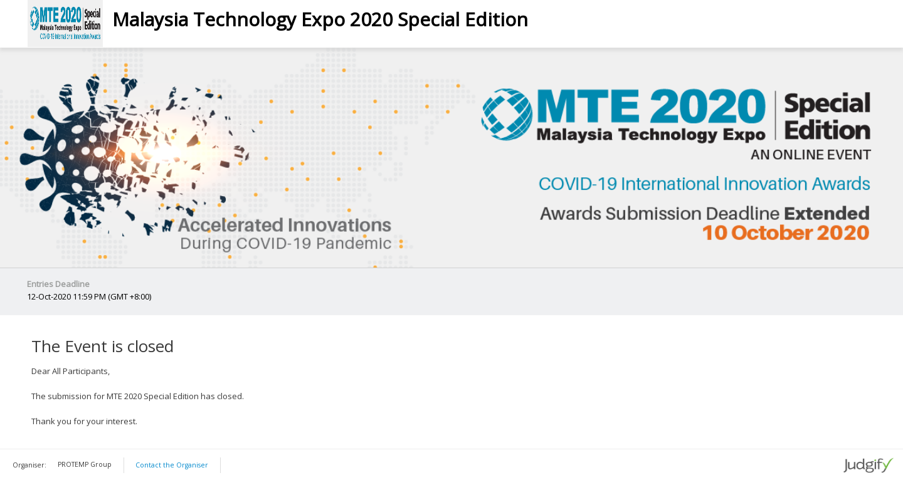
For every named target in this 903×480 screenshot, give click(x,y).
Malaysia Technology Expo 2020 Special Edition (320, 19)
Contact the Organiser (171, 465)
